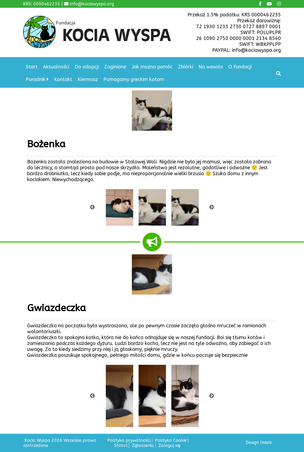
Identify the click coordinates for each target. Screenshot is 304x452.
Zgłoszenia (143, 445)
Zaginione (115, 67)
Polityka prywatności (129, 440)
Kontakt (63, 79)
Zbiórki (185, 67)
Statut (121, 445)
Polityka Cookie (171, 440)
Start (32, 67)
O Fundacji (240, 67)
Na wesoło (210, 67)
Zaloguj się (169, 445)
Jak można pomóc (152, 67)
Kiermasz (88, 79)
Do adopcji (87, 67)
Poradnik (35, 79)
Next (211, 207)
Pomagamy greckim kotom (133, 79)
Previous (92, 207)
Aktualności (56, 67)
